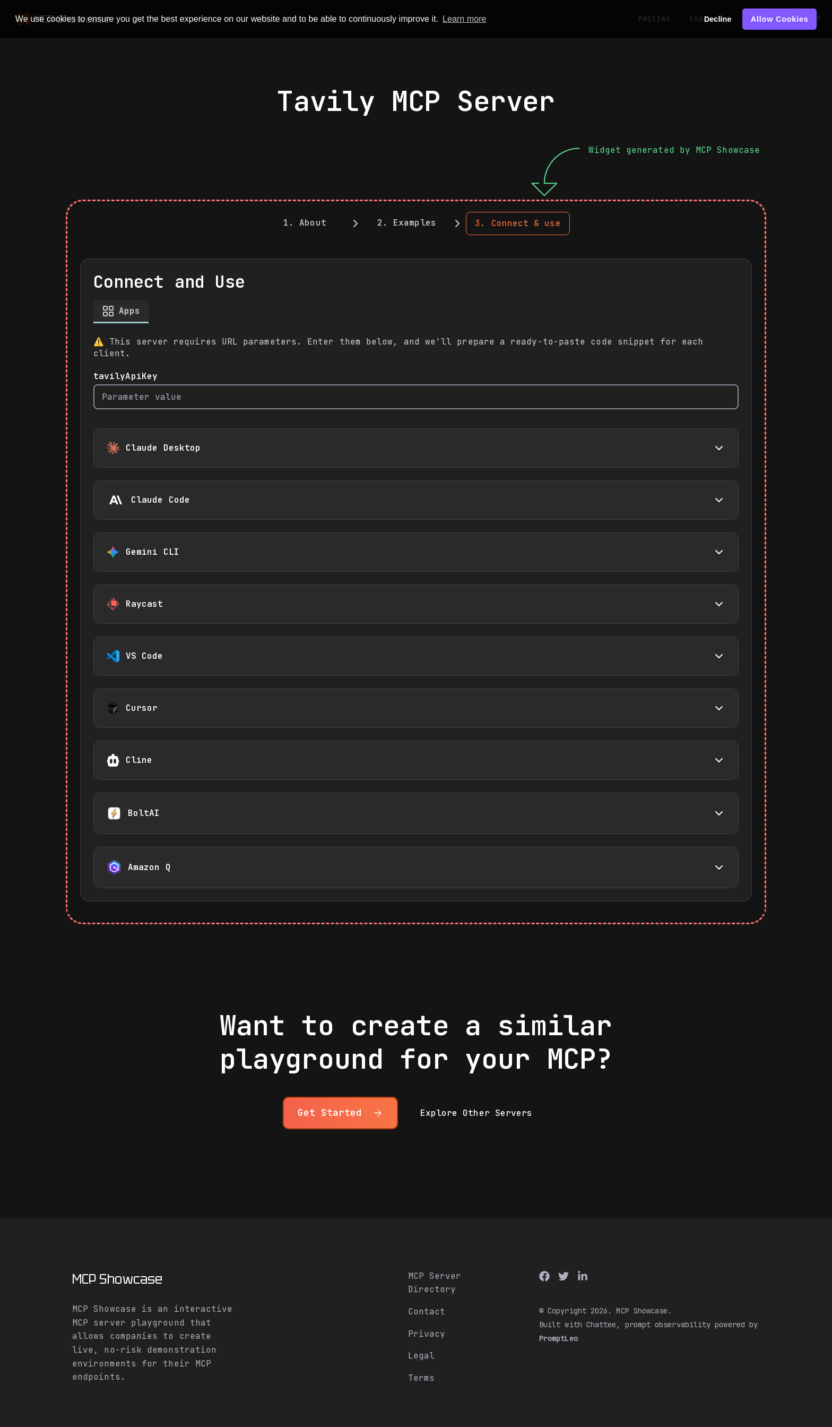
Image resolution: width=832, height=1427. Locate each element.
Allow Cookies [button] (780, 19)
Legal (421, 1355)
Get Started (340, 1113)
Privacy (427, 1333)
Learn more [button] (465, 18)
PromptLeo (558, 1338)
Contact (427, 1311)
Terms (421, 1377)
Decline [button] (718, 19)
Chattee (601, 1324)
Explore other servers (476, 1113)
